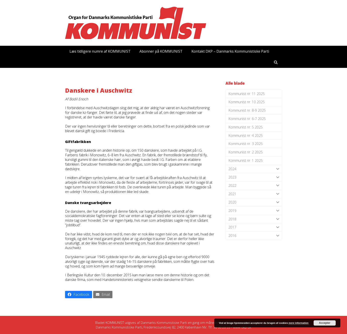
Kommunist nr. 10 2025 (246, 101)
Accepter (324, 322)
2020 (254, 202)
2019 (254, 211)
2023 (254, 177)
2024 (254, 169)
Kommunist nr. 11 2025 (246, 93)
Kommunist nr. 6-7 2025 (247, 118)
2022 (254, 185)
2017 (254, 227)
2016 (254, 236)
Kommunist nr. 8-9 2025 (247, 110)
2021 (254, 194)
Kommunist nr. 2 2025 (245, 152)
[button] (276, 62)
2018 (254, 219)
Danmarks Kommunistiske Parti (164, 322)
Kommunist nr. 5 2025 (245, 127)
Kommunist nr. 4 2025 (245, 135)
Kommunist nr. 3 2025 (245, 143)
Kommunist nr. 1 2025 (245, 160)
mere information (298, 323)
